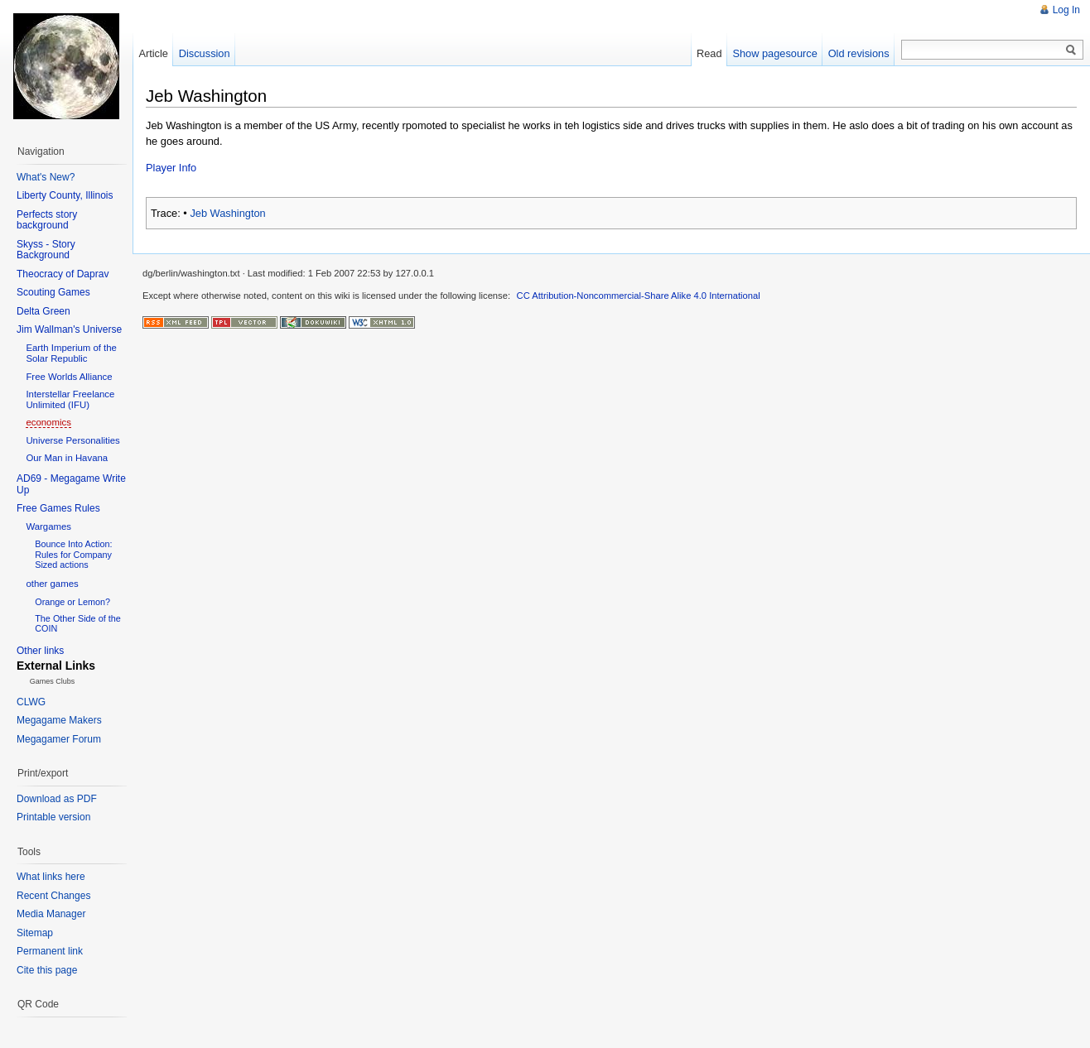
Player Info (171, 167)
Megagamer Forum (59, 739)
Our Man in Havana (67, 458)
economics (48, 422)
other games (52, 584)
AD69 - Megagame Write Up (71, 484)
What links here (51, 876)
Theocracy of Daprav (63, 274)
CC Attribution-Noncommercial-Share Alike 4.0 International (638, 295)
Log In (1066, 10)
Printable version (53, 817)
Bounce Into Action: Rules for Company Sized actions (73, 554)
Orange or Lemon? (72, 602)
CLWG (31, 702)
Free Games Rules (58, 508)
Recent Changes (53, 895)
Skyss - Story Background (46, 250)
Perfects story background (47, 220)
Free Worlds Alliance (69, 377)
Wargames (48, 526)
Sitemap (35, 933)
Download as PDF (57, 799)
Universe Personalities (72, 440)
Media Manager (51, 914)
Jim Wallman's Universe (69, 329)
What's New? (46, 177)
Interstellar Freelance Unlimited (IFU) (70, 399)
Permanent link (50, 951)
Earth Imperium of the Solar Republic (71, 353)
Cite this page (47, 970)
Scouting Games (53, 292)
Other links (40, 650)
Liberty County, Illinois (65, 195)
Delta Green (43, 311)
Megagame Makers (59, 720)
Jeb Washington (227, 213)
